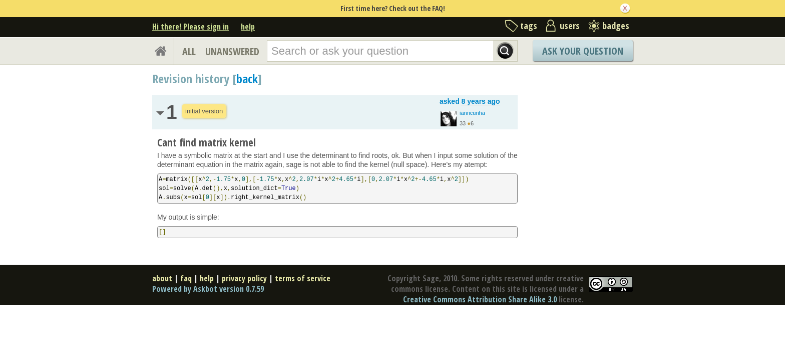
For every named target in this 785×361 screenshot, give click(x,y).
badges (615, 26)
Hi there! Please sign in (190, 26)
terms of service (302, 278)
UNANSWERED (232, 51)
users (570, 26)
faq (186, 278)
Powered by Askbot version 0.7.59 (208, 288)
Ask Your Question (582, 51)
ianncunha (472, 113)
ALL (189, 51)
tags (528, 26)
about (162, 278)
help (248, 26)
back (247, 78)
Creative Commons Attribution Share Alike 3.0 (480, 299)
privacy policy (244, 278)
